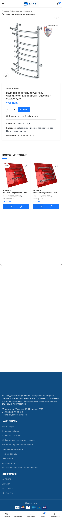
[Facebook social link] (21, 135)
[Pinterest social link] (27, 135)
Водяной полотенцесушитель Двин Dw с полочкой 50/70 (45, 192)
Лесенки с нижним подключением (18, 14)
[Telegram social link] (33, 135)
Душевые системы (11, 435)
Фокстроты (38, 199)
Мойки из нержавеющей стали (17, 444)
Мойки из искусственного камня (18, 440)
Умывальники (8, 463)
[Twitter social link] (24, 135)
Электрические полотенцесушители (20, 467)
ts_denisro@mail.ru (18, 415)
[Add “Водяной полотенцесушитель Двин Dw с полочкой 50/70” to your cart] (46, 206)
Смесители (7, 458)
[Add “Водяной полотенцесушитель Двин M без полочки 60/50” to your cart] (16, 206)
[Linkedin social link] (30, 135)
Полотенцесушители (21, 11)
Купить (23, 109)
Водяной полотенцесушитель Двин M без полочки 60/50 (15, 192)
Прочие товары (9, 454)
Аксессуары (8, 426)
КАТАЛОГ (6, 479)
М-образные (8, 199)
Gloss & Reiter (12, 88)
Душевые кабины (10, 431)
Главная (5, 11)
